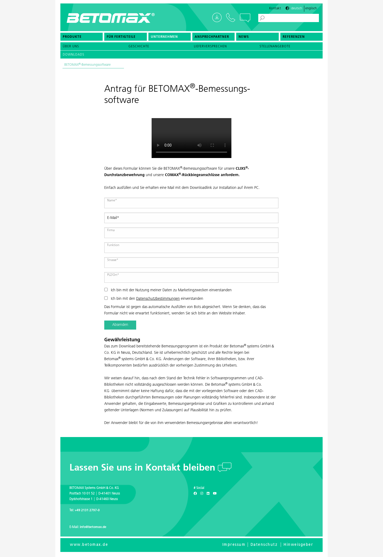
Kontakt (275, 9)
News (244, 38)
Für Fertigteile (121, 38)
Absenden (120, 325)
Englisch (311, 10)
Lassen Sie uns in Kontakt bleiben (143, 468)
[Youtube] (215, 493)
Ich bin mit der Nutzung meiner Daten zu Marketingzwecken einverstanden (168, 290)
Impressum (234, 545)
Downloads (73, 56)
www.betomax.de (89, 545)
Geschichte (138, 48)
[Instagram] (201, 493)
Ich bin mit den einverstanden (153, 298)
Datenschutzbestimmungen (158, 299)
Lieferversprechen (210, 48)
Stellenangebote (275, 48)
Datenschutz (264, 545)
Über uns (71, 48)
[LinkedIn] (208, 493)
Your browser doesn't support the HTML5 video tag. (191, 138)
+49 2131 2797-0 (87, 510)
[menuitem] (81, 38)
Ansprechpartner (212, 38)
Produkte (72, 38)
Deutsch (296, 10)
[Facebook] (195, 493)
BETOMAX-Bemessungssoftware (87, 66)
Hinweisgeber (298, 545)
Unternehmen (164, 38)
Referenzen (294, 38)
